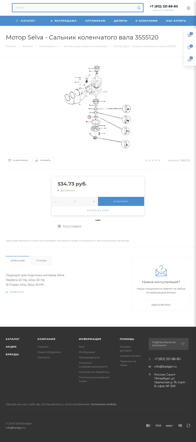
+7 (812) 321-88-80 (164, 6)
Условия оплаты (130, 355)
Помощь (127, 339)
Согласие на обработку (94, 371)
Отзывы (41, 260)
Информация (90, 339)
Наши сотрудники (49, 352)
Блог (82, 346)
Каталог (13, 339)
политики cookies (103, 404)
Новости (43, 346)
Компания (46, 339)
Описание (18, 260)
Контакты (44, 357)
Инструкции (87, 352)
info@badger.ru (165, 366)
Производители (89, 357)
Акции (11, 346)
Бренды (12, 354)
